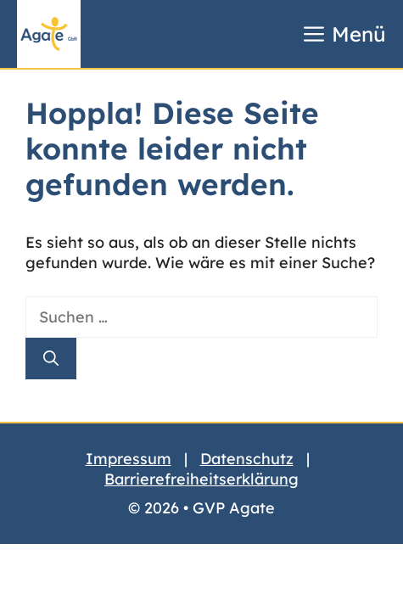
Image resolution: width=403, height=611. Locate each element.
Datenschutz (247, 458)
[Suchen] (50, 358)
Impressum (128, 458)
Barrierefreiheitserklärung (201, 479)
